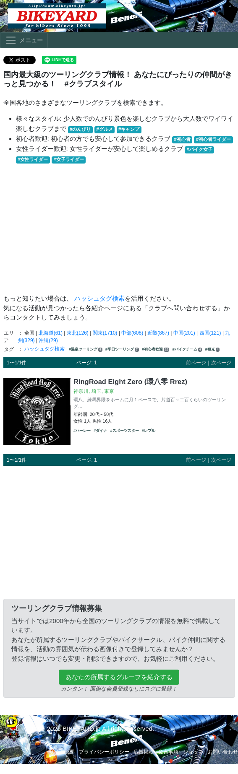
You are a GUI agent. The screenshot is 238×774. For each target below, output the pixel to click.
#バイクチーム (187, 349)
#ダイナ (100, 431)
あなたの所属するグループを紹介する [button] (119, 676)
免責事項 (168, 752)
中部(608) (132, 333)
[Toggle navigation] (24, 40)
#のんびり (80, 129)
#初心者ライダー (213, 139)
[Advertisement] (119, 229)
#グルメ (105, 129)
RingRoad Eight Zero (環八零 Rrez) (130, 381)
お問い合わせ (223, 752)
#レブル (148, 431)
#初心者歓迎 (155, 349)
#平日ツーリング (122, 349)
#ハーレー (82, 431)
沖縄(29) (48, 340)
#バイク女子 (199, 149)
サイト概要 (61, 752)
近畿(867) (158, 333)
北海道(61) (51, 333)
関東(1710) (105, 333)
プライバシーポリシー (104, 752)
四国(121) (210, 333)
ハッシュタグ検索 (99, 298)
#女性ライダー (33, 159)
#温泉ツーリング (85, 349)
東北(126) (78, 333)
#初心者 (182, 139)
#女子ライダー (68, 159)
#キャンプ (128, 129)
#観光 (212, 349)
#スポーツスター (124, 431)
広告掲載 (143, 752)
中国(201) (184, 333)
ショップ (193, 752)
